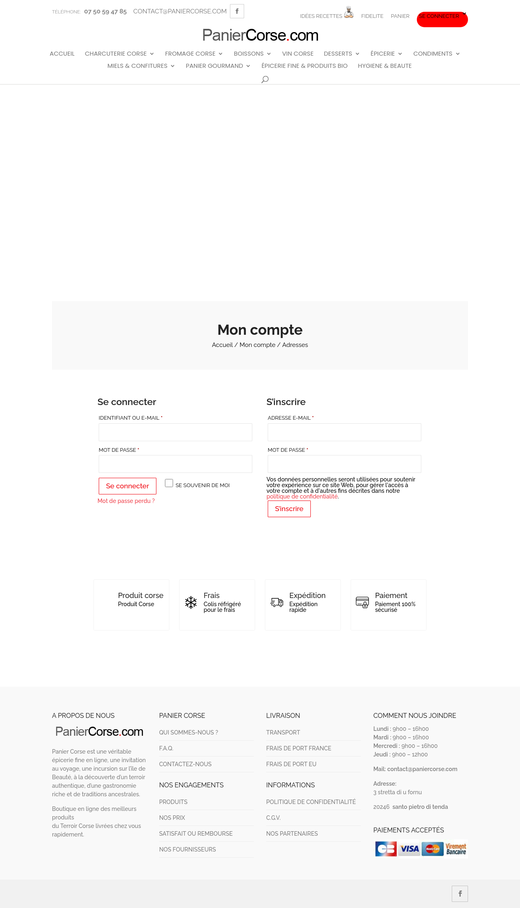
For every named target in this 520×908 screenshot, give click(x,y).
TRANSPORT (283, 732)
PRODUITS (173, 802)
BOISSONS (249, 54)
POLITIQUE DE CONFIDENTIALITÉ (311, 802)
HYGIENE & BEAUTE (385, 66)
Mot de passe (136, 449)
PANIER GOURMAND (214, 66)
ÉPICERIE (382, 54)
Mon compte (257, 345)
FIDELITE (372, 16)
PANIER (400, 16)
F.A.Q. (166, 748)
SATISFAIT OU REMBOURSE (196, 833)
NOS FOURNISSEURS (187, 849)
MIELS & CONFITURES (137, 66)
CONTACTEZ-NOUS (185, 764)
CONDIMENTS (432, 54)
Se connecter (439, 16)
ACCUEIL (62, 54)
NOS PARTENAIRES (292, 833)
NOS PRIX (172, 818)
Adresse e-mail (307, 417)
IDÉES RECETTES (326, 12)
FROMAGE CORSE (190, 54)
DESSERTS (338, 54)
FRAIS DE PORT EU (291, 764)
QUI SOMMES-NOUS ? (188, 732)
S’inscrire (289, 509)
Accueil (222, 345)
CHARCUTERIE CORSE (116, 54)
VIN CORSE (297, 54)
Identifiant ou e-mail (147, 417)
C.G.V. (273, 818)
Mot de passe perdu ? (126, 501)
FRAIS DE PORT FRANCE (298, 748)
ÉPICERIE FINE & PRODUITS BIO (305, 66)
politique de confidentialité (302, 496)
